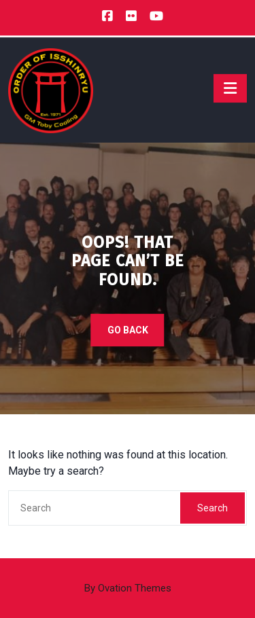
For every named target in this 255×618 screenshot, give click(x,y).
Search (212, 508)
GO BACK (127, 330)
